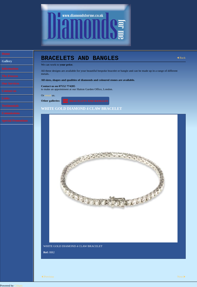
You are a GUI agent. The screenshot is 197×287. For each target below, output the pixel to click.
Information (10, 68)
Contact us (9, 91)
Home (6, 54)
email (48, 95)
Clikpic (18, 285)
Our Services (10, 83)
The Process (10, 76)
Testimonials (10, 106)
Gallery (7, 61)
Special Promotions (15, 120)
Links (5, 98)
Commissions (11, 113)
